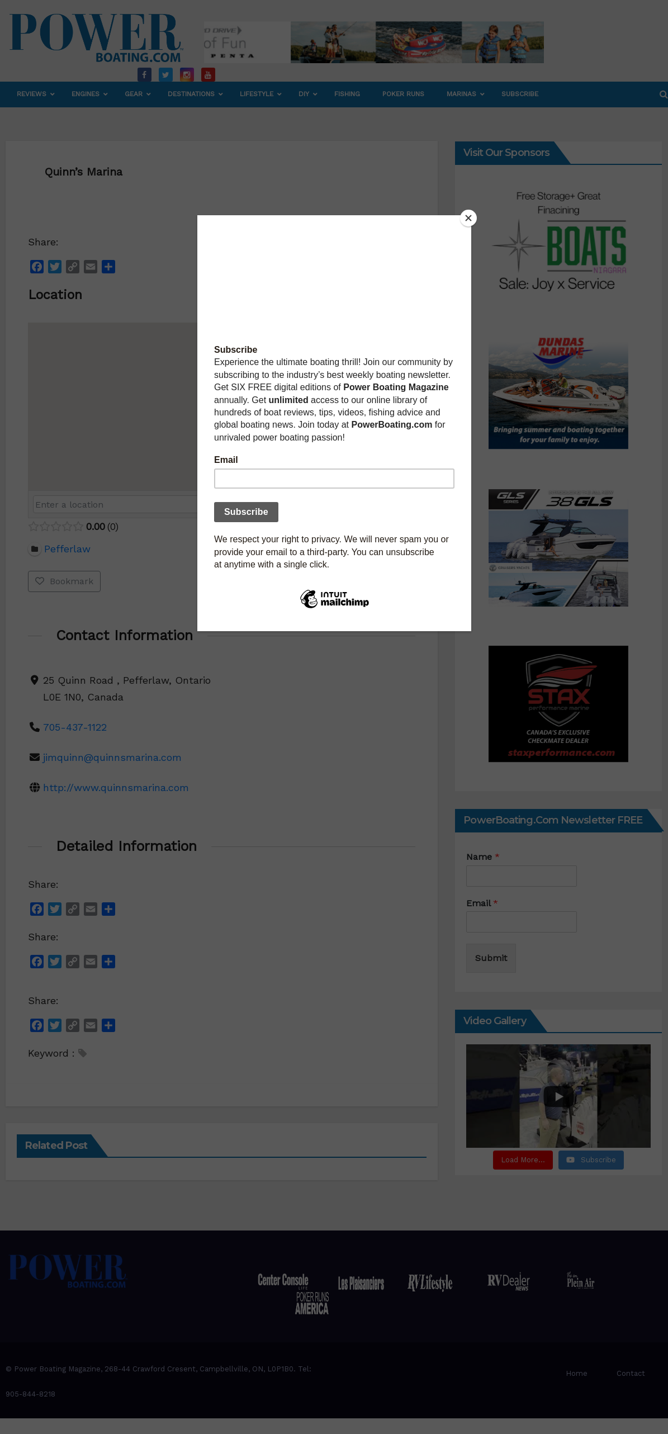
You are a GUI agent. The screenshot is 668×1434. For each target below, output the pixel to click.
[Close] (468, 218)
